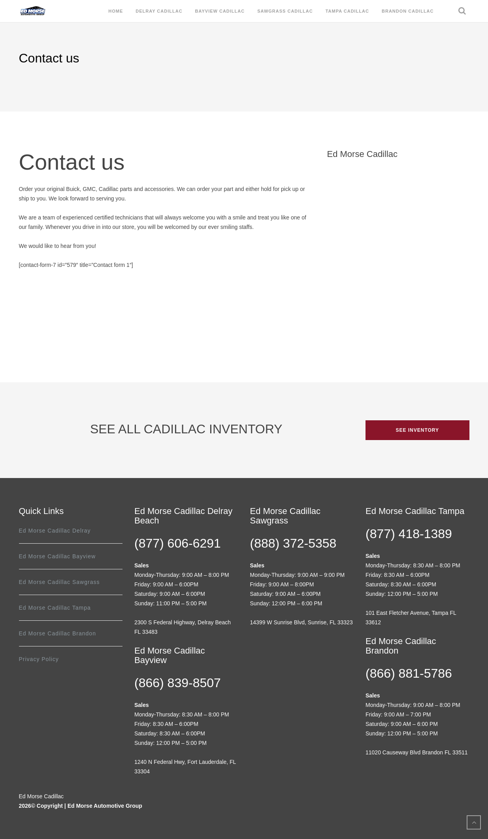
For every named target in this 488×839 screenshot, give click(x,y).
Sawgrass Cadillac (285, 11)
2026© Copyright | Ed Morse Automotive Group (80, 806)
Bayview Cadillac (220, 11)
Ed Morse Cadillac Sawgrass (59, 582)
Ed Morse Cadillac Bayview (57, 556)
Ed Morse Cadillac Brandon (57, 633)
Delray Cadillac (159, 11)
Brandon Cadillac (408, 11)
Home (115, 11)
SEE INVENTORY (417, 430)
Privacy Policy (39, 659)
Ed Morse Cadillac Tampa (55, 608)
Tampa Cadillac (347, 11)
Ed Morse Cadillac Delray (55, 530)
